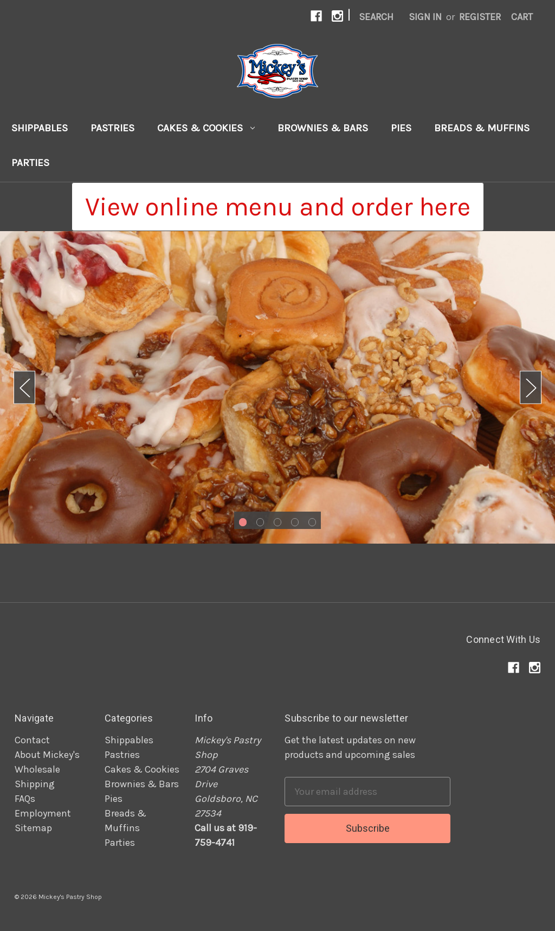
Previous (24, 387)
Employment (43, 813)
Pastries (112, 128)
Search (376, 17)
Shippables (39, 128)
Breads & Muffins (482, 128)
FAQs (25, 799)
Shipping (35, 784)
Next (530, 387)
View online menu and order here (277, 207)
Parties (30, 163)
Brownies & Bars (323, 128)
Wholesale (37, 769)
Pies (401, 128)
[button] (278, 206)
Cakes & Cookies (206, 128)
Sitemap (33, 828)
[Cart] (522, 17)
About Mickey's (47, 755)
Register (480, 17)
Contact (32, 740)
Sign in (425, 17)
